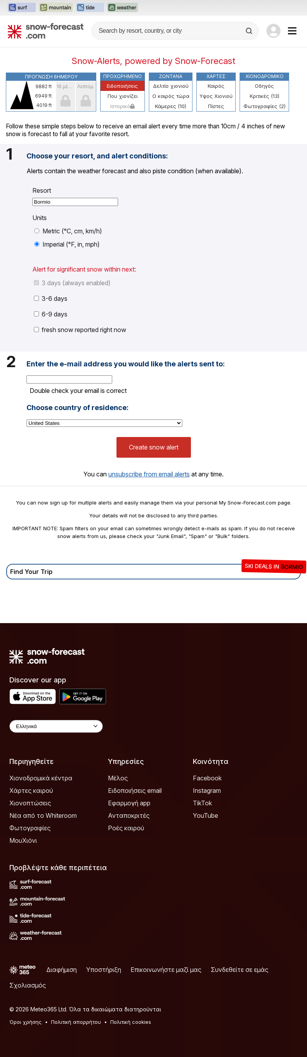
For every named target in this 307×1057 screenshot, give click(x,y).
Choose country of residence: (77, 408)
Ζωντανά (170, 76)
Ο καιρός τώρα (170, 96)
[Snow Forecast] (45, 31)
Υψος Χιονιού (216, 96)
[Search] (249, 30)
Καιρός (216, 86)
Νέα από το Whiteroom (43, 815)
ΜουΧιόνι (23, 840)
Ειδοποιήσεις (122, 86)
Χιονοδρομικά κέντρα (40, 778)
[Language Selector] (56, 726)
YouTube (205, 815)
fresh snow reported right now (80, 330)
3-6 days (50, 298)
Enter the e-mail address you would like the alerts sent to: (125, 364)
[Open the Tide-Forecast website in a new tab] (90, 8)
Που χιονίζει (123, 96)
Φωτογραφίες (30, 828)
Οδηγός (264, 86)
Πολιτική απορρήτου (76, 1022)
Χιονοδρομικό (264, 76)
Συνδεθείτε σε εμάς (239, 970)
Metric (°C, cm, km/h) (68, 231)
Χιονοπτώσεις (30, 803)
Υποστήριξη (103, 970)
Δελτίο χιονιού (171, 86)
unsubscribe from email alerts (149, 474)
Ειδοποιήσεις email (135, 790)
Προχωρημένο (122, 76)
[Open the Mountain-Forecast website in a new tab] (56, 8)
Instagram (207, 790)
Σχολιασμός (27, 985)
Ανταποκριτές (129, 815)
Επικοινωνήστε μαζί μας (166, 970)
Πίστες (216, 106)
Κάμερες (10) (170, 106)
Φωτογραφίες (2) (264, 106)
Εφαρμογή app (129, 803)
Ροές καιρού (126, 828)
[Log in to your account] (273, 31)
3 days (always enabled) (72, 283)
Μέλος (118, 778)
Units (39, 218)
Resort (41, 190)
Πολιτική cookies (130, 1022)
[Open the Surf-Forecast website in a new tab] (22, 8)
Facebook (207, 778)
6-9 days (50, 314)
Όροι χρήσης (25, 1022)
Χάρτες (216, 76)
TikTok (202, 803)
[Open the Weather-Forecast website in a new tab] (122, 8)
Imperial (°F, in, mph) (67, 244)
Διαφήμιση (61, 970)
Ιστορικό (122, 106)
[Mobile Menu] (292, 31)
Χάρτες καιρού (31, 790)
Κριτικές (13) (264, 96)
